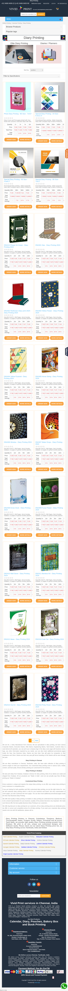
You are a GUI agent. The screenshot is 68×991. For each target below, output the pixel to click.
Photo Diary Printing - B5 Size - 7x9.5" (18, 114)
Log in (53, 3)
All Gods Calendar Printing (11, 840)
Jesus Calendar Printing (10, 850)
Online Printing (7, 23)
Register (46, 3)
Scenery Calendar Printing (43, 850)
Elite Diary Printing (19, 43)
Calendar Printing (17, 23)
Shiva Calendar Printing (28, 840)
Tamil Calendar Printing (10, 837)
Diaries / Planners (48, 43)
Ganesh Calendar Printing (11, 843)
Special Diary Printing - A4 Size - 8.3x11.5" (47, 115)
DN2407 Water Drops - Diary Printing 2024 (48, 443)
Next (36, 740)
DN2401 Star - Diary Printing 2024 (47, 245)
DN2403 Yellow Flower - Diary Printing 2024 (49, 312)
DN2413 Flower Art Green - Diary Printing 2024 (16, 246)
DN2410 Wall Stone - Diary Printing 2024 (17, 574)
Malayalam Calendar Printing (44, 837)
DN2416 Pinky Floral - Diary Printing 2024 (48, 706)
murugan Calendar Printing (11, 847)
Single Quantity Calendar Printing (13, 854)
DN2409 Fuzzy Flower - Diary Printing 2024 (49, 509)
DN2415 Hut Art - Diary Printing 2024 (17, 705)
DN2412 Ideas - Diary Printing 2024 (17, 639)
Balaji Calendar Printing (28, 843)
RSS (38, 884)
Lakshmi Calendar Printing (44, 843)
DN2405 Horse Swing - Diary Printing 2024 (49, 377)
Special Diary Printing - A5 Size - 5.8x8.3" (16, 180)
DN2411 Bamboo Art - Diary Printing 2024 (48, 574)
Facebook (29, 884)
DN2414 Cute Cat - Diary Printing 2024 (49, 639)
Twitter (34, 884)
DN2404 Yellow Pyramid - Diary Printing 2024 (15, 377)
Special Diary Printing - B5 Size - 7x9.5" (47, 180)
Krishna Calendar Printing (44, 840)
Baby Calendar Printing (26, 850)
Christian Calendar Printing (47, 847)
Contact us (66, 153)
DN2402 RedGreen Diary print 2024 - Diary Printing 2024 (17, 312)
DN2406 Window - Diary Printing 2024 (18, 442)
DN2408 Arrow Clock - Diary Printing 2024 (17, 509)
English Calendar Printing (26, 837)
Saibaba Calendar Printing (29, 847)
